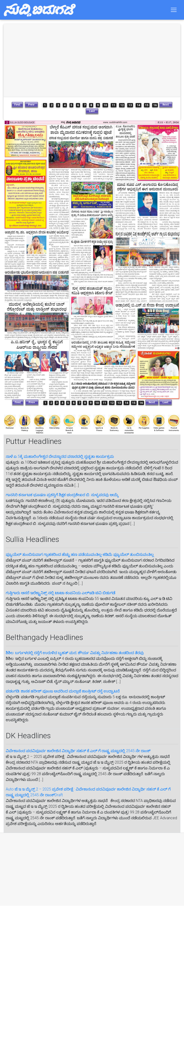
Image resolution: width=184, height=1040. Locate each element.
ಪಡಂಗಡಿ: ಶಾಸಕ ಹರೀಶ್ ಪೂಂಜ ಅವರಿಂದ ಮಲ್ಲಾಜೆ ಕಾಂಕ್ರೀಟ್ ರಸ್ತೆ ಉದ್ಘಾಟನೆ (63, 691)
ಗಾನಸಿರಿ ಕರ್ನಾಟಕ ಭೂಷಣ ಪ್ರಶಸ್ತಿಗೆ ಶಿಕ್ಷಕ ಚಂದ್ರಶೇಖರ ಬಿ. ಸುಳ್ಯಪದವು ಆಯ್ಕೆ (62, 495)
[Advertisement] (87, 869)
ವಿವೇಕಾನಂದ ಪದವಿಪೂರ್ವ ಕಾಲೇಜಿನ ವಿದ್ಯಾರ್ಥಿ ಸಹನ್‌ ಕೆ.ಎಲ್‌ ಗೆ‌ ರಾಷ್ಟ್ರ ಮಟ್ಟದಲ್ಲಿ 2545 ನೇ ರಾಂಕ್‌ (78, 751)
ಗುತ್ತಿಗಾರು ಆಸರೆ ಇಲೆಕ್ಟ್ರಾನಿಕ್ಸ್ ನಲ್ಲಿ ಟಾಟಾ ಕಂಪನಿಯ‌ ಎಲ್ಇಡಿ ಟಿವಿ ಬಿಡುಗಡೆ (60, 593)
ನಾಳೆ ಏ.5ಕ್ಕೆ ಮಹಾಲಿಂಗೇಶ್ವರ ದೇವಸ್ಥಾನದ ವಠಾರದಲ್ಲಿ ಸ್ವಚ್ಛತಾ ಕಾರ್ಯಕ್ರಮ (60, 456)
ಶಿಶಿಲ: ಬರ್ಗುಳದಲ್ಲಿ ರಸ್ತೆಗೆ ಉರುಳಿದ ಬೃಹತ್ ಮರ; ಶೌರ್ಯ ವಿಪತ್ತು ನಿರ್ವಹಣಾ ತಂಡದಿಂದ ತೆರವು (75, 653)
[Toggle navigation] (173, 10)
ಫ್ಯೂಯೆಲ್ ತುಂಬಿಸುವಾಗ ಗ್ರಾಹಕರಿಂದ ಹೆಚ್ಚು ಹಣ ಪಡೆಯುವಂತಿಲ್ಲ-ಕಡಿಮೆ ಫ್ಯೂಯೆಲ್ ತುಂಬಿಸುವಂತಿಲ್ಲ (80, 554)
